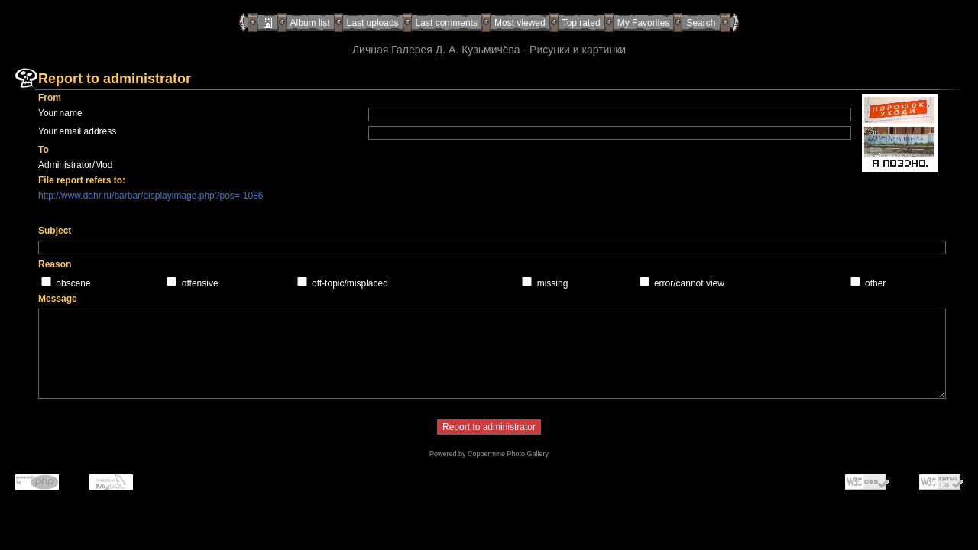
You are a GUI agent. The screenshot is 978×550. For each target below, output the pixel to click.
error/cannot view (689, 283)
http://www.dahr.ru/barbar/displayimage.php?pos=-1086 (151, 195)
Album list (310, 23)
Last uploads (373, 23)
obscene (73, 283)
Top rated (581, 23)
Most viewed (520, 23)
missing (552, 283)
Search (700, 23)
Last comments (447, 23)
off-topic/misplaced (350, 283)
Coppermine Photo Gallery (508, 454)
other (875, 283)
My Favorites (643, 23)
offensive (200, 283)
